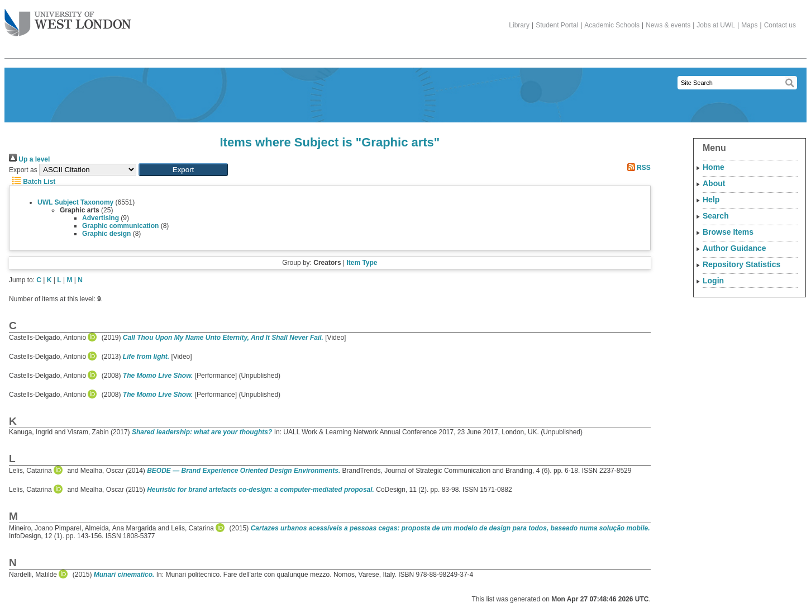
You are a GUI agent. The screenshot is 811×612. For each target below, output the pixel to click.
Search (716, 215)
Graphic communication (120, 226)
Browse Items (728, 231)
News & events (668, 25)
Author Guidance (734, 248)
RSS (637, 168)
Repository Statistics (741, 264)
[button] (183, 169)
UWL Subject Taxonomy (75, 202)
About (714, 183)
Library (519, 25)
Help (711, 199)
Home (713, 167)
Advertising (100, 218)
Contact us (780, 25)
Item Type (361, 263)
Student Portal (557, 25)
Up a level (29, 159)
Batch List (32, 182)
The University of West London (68, 18)
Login (713, 280)
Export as (23, 170)
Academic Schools (612, 25)
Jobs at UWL (715, 25)
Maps (749, 25)
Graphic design (106, 234)
